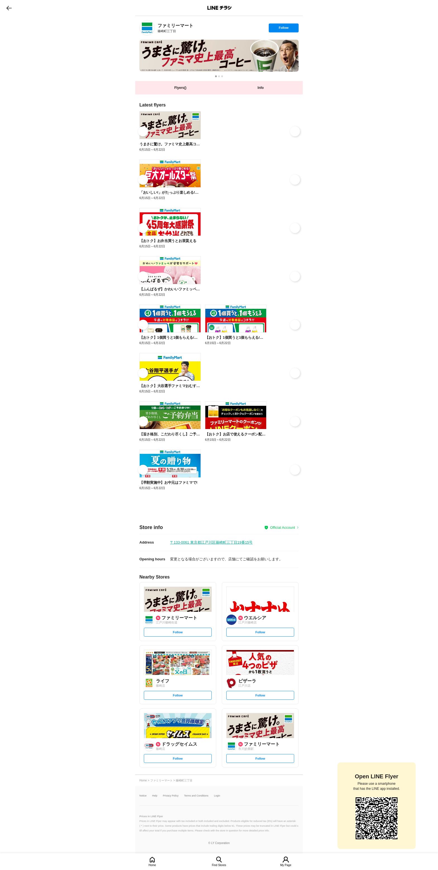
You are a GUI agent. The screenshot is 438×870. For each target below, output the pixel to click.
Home (152, 865)
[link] (147, 27)
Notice (143, 796)
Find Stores (219, 865)
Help (155, 796)
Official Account (282, 527)
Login (217, 796)
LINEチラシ (219, 8)
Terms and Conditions (196, 796)
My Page (285, 865)
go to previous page (9, 8)
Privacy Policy (170, 796)
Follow (283, 29)
